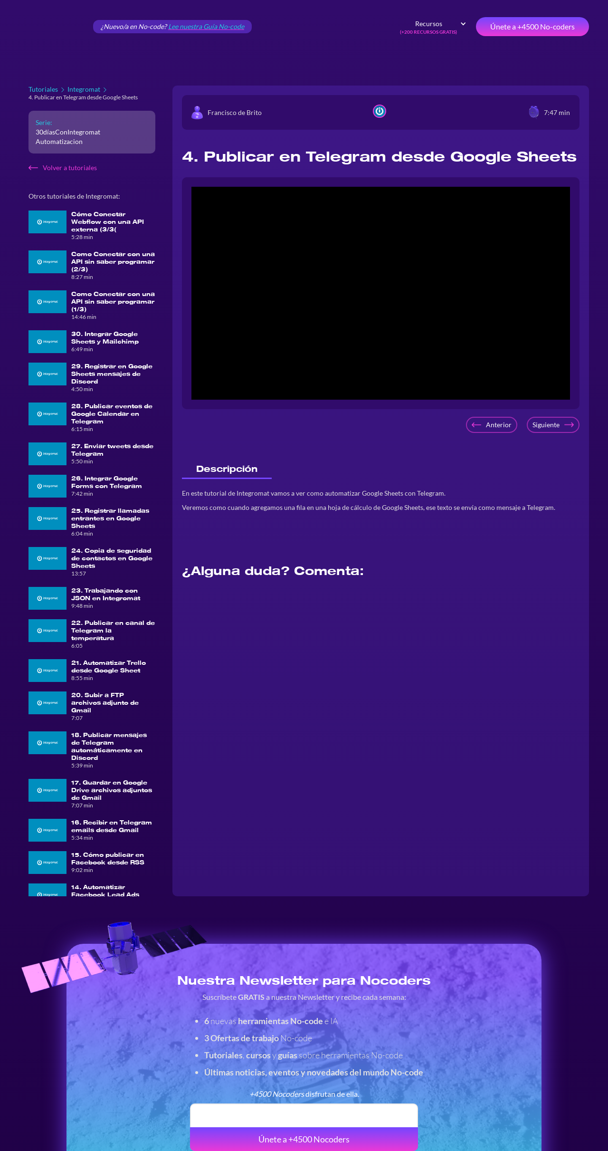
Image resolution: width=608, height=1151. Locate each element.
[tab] (227, 469)
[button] (433, 27)
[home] (52, 26)
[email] (304, 1115)
